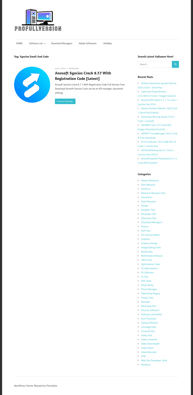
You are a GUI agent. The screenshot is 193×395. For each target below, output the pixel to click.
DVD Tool (145, 231)
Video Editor (147, 348)
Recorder (145, 302)
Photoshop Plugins (150, 293)
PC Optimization (149, 268)
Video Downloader (150, 343)
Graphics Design (149, 243)
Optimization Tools (150, 264)
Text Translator (148, 318)
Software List (37, 43)
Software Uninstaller (151, 314)
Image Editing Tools (151, 247)
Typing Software (149, 323)
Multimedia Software (152, 256)
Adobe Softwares (87, 43)
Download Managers (61, 43)
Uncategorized (148, 327)
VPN (143, 356)
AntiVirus (145, 189)
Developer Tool (148, 214)
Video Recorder (149, 352)
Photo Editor (147, 285)
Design (144, 205)
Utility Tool (146, 335)
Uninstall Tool (148, 331)
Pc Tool (144, 277)
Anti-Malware (148, 185)
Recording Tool (148, 306)
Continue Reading (64, 101)
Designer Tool (148, 210)
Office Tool (146, 260)
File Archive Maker (150, 235)
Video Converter (149, 339)
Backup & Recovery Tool (153, 193)
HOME (19, 43)
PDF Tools (146, 281)
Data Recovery (148, 201)
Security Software (150, 310)
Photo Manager (149, 289)
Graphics (145, 239)
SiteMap (107, 43)
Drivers (144, 226)
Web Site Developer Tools (154, 360)
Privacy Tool (147, 297)
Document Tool (148, 218)
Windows (146, 364)
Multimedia (73, 68)
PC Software (147, 272)
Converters (146, 197)
